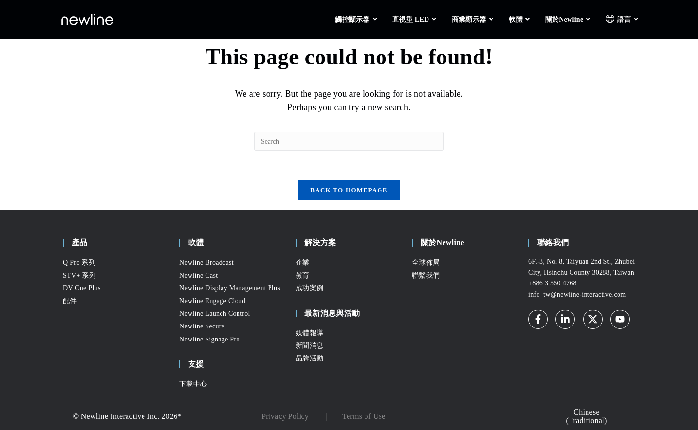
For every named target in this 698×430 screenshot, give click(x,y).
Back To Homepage (348, 190)
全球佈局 (426, 263)
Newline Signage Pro (209, 339)
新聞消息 (309, 346)
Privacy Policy (285, 417)
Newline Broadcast (206, 263)
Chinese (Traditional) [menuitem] (586, 417)
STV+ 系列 (79, 276)
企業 (303, 263)
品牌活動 (309, 358)
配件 (70, 301)
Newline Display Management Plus (229, 288)
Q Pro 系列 (79, 263)
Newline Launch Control (214, 314)
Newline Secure (201, 326)
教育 (303, 276)
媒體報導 (309, 333)
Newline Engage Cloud (212, 301)
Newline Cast (198, 276)
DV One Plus (82, 288)
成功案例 (309, 288)
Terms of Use (364, 417)
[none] (586, 417)
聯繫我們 (426, 276)
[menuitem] (586, 417)
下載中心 (193, 384)
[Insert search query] (349, 141)
